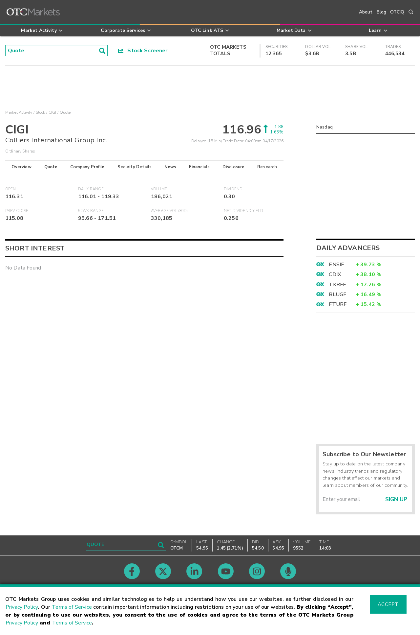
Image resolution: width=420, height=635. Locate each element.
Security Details (134, 167)
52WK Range (91, 210)
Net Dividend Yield (243, 210)
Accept (388, 604)
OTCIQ (397, 12)
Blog (382, 12)
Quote (51, 167)
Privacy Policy (22, 607)
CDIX (335, 274)
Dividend (233, 189)
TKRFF (337, 284)
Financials (199, 167)
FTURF (337, 304)
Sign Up (396, 499)
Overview (21, 167)
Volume (159, 189)
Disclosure (233, 167)
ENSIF (336, 264)
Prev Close (17, 210)
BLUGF (337, 294)
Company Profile (87, 167)
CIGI (52, 112)
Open (10, 189)
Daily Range (91, 189)
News (170, 167)
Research (267, 167)
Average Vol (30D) (169, 210)
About (366, 12)
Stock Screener (143, 50)
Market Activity (18, 112)
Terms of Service (72, 607)
